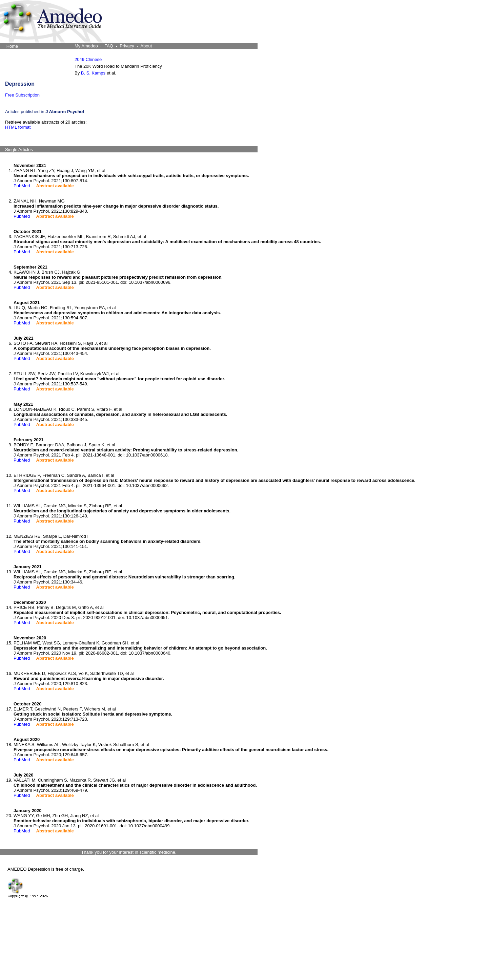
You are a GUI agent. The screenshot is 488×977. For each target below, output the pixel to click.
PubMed (22, 185)
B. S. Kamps (93, 73)
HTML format (17, 127)
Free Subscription (22, 95)
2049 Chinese (88, 59)
